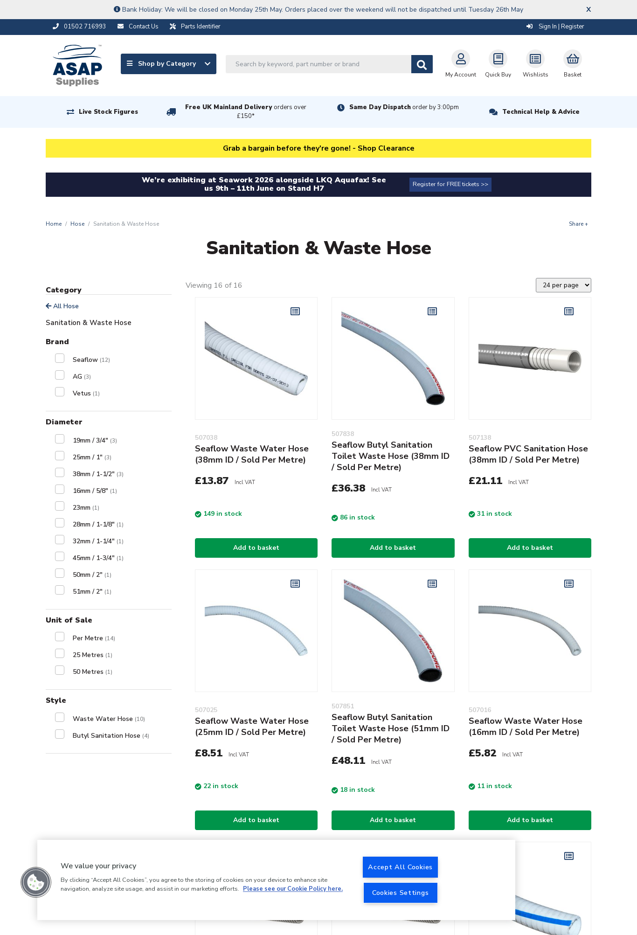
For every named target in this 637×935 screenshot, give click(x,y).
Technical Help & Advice (541, 112)
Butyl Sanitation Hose (111, 735)
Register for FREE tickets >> (450, 184)
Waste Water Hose (109, 718)
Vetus (86, 393)
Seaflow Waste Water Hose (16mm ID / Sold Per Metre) (525, 726)
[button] (36, 882)
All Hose (62, 306)
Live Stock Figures (108, 112)
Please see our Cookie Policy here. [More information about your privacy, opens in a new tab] (293, 889)
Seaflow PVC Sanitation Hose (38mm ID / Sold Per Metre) (528, 454)
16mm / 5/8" (95, 490)
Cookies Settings (400, 892)
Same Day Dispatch (404, 107)
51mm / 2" (92, 591)
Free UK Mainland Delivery (245, 111)
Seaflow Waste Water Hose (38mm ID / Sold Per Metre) (252, 454)
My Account (460, 63)
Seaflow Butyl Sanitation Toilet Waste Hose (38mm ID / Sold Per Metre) (391, 456)
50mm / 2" (92, 574)
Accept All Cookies (400, 867)
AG (82, 376)
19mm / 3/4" (95, 440)
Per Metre (94, 638)
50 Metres (92, 671)
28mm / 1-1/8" (98, 524)
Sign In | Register (555, 26)
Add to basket (256, 547)
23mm (86, 507)
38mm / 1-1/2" (98, 474)
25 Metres (92, 655)
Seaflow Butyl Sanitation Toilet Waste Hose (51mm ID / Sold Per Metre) (391, 728)
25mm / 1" (92, 457)
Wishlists (535, 63)
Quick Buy (498, 63)
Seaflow (91, 359)
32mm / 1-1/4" (98, 541)
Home (54, 224)
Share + (578, 224)
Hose (77, 224)
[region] (276, 880)
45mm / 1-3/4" (98, 558)
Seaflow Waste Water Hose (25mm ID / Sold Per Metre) (252, 726)
